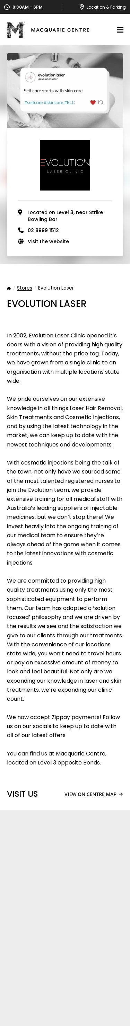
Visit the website (48, 241)
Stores (24, 288)
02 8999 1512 (43, 230)
